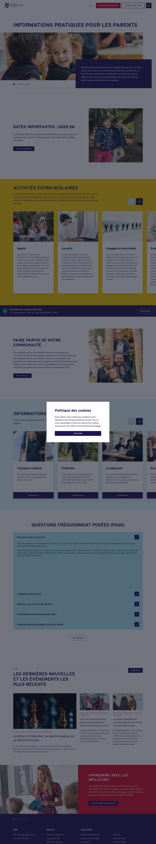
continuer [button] (78, 433)
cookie (97, 426)
